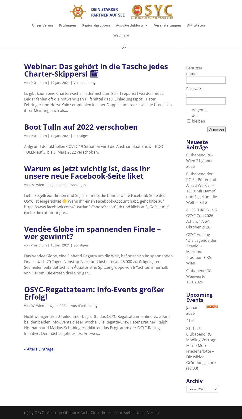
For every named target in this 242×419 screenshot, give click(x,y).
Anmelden (216, 129)
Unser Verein (42, 25)
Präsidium (39, 82)
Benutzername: (194, 70)
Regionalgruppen (96, 25)
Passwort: (194, 91)
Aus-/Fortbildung (129, 25)
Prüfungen (67, 25)
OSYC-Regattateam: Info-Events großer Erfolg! (94, 293)
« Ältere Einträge (38, 349)
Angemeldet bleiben (199, 115)
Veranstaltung (84, 82)
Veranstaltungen (167, 25)
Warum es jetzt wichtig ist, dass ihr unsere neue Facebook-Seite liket (87, 172)
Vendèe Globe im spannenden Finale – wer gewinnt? (92, 232)
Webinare (121, 35)
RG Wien (37, 184)
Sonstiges (81, 135)
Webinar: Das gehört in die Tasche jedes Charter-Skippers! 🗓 (96, 70)
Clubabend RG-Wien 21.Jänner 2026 (199, 160)
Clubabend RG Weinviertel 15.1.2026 (199, 276)
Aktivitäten (196, 25)
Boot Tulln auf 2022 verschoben (81, 127)
